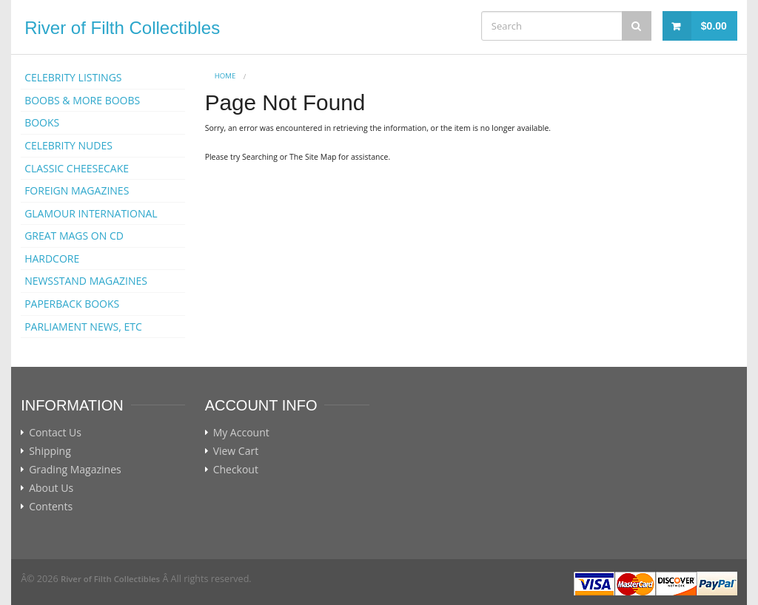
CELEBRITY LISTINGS (72, 77)
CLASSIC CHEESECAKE (76, 168)
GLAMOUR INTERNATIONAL (91, 213)
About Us (51, 488)
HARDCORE (51, 258)
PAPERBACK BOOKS (71, 304)
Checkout (235, 469)
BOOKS (41, 122)
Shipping (50, 451)
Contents (51, 506)
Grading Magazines (75, 469)
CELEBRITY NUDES (68, 145)
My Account (241, 432)
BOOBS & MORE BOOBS (82, 100)
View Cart (236, 451)
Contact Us (55, 432)
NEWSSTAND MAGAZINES (85, 281)
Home (225, 76)
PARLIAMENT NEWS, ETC (83, 327)
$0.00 (714, 26)
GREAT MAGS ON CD (74, 236)
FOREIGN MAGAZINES (76, 190)
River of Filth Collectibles (122, 28)
